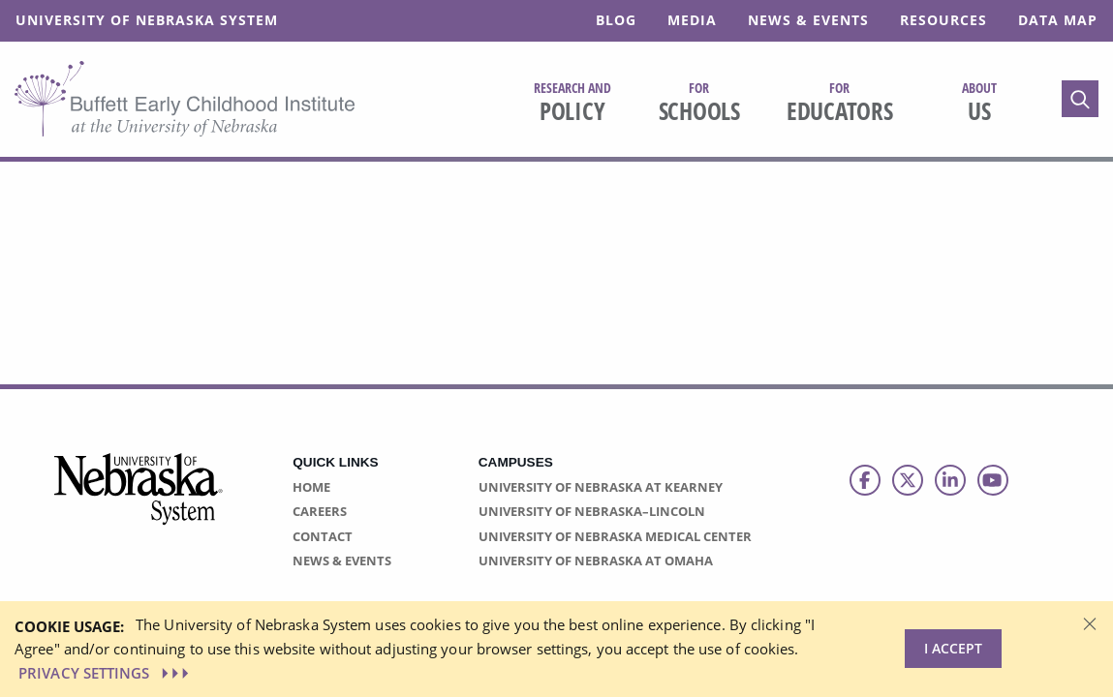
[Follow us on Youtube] (992, 480)
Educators (840, 102)
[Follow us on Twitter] (907, 480)
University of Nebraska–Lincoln (592, 511)
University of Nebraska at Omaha (596, 560)
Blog (616, 20)
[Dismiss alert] (1090, 622)
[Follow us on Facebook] (865, 480)
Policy (572, 102)
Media (692, 20)
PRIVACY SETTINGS (105, 672)
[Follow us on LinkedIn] (950, 480)
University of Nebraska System (146, 20)
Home (311, 487)
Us (979, 102)
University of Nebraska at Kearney (601, 487)
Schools (699, 102)
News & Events (808, 20)
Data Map (1058, 20)
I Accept (953, 648)
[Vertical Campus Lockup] (139, 500)
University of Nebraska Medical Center (615, 536)
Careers (320, 511)
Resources (943, 20)
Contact (323, 536)
